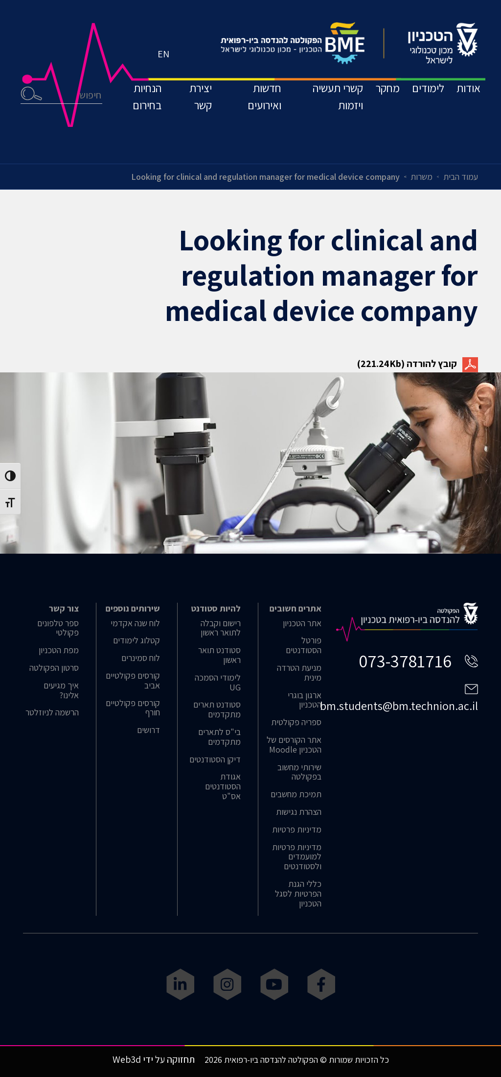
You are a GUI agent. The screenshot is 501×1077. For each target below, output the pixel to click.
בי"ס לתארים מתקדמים (219, 737)
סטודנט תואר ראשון (219, 655)
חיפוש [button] (34, 120)
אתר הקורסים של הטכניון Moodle (294, 745)
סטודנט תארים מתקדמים (217, 709)
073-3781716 (405, 660)
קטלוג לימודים (136, 640)
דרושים (148, 730)
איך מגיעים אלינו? (61, 690)
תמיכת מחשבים (296, 794)
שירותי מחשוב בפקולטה (299, 772)
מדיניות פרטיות (296, 829)
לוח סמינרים (140, 658)
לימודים (418, 114)
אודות (466, 114)
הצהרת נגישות (298, 812)
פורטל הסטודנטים (303, 645)
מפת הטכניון (59, 650)
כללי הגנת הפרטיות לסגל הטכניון (298, 893)
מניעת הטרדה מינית (299, 673)
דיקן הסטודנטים (215, 759)
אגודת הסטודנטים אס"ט (223, 786)
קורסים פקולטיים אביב (133, 680)
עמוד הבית (460, 176)
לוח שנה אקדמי (135, 623)
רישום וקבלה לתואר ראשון (221, 628)
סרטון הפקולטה (54, 668)
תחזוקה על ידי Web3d (154, 1059)
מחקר (371, 114)
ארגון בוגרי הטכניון (304, 700)
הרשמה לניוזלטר (52, 712)
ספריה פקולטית (296, 722)
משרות (421, 176)
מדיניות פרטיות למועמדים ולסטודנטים (296, 856)
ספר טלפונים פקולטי (58, 628)
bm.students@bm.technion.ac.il (399, 705)
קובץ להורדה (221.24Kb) (417, 363)
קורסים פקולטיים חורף (133, 708)
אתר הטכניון (302, 623)
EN (166, 76)
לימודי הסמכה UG (218, 682)
